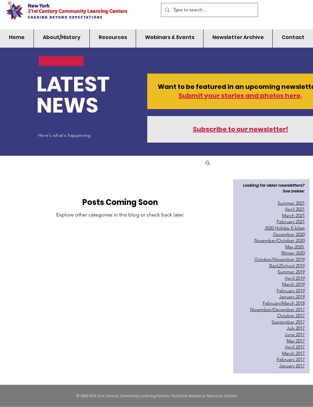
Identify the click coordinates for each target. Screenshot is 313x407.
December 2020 (289, 234)
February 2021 (291, 221)
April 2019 (295, 278)
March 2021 (293, 215)
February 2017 (291, 359)
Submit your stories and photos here (240, 95)
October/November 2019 (279, 259)
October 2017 (291, 315)
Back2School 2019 (287, 266)
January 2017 (292, 366)
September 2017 (288, 322)
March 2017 (293, 353)
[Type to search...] (208, 10)
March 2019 (293, 284)
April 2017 (295, 347)
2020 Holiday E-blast (285, 228)
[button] (208, 163)
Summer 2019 (291, 272)
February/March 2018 (284, 303)
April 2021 (295, 209)
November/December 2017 (277, 309)
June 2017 (295, 334)
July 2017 (296, 328)
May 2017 (295, 341)
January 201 (290, 297)
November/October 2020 (279, 240)
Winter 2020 (293, 253)
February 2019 (291, 291)
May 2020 (295, 247)
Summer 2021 (291, 203)
